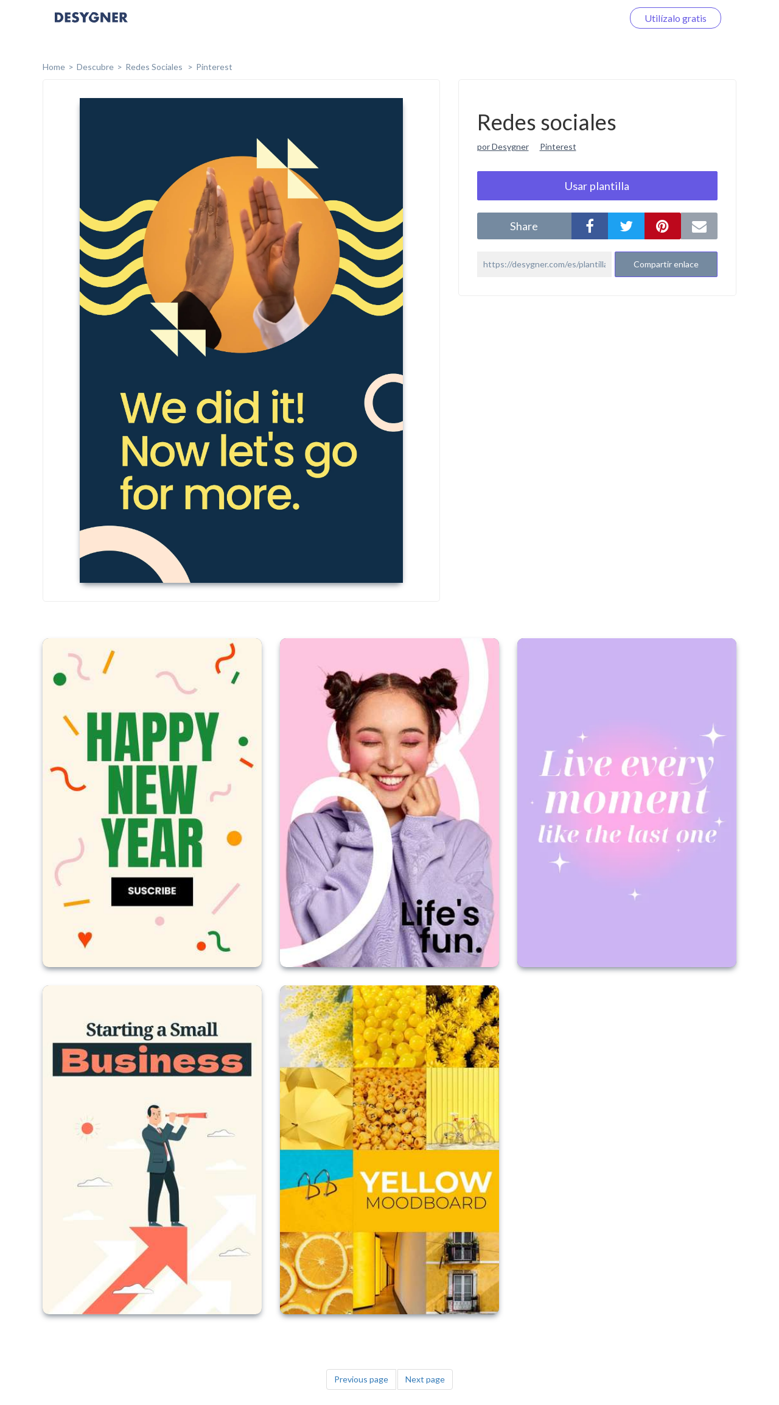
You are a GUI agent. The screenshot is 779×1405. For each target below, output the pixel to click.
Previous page (361, 1379)
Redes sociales (154, 67)
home (54, 67)
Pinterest (214, 67)
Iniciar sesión (581, 18)
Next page (425, 1379)
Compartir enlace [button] (666, 264)
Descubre (95, 67)
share (524, 226)
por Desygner (503, 146)
